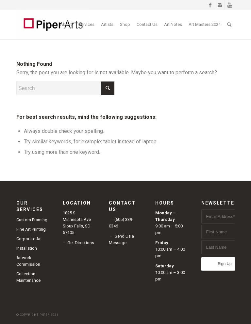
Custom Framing (31, 219)
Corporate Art (29, 238)
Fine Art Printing (31, 229)
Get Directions (80, 242)
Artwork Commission (28, 261)
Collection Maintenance (28, 277)
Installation (26, 248)
